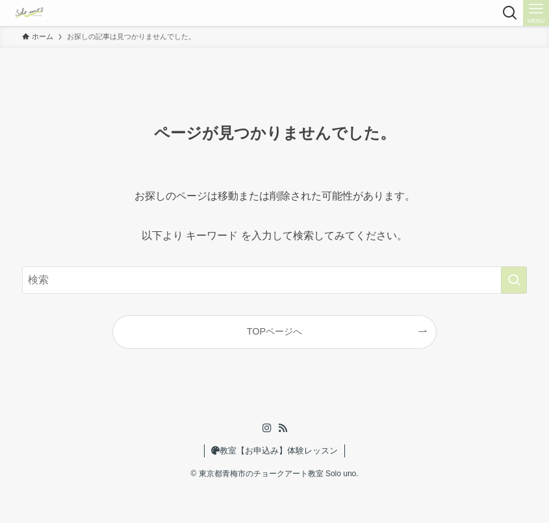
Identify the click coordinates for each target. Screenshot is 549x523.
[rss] (282, 428)
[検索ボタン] (510, 13)
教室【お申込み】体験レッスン (274, 450)
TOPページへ (274, 331)
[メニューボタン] (536, 13)
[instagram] (267, 428)
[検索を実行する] (514, 280)
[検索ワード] (274, 280)
